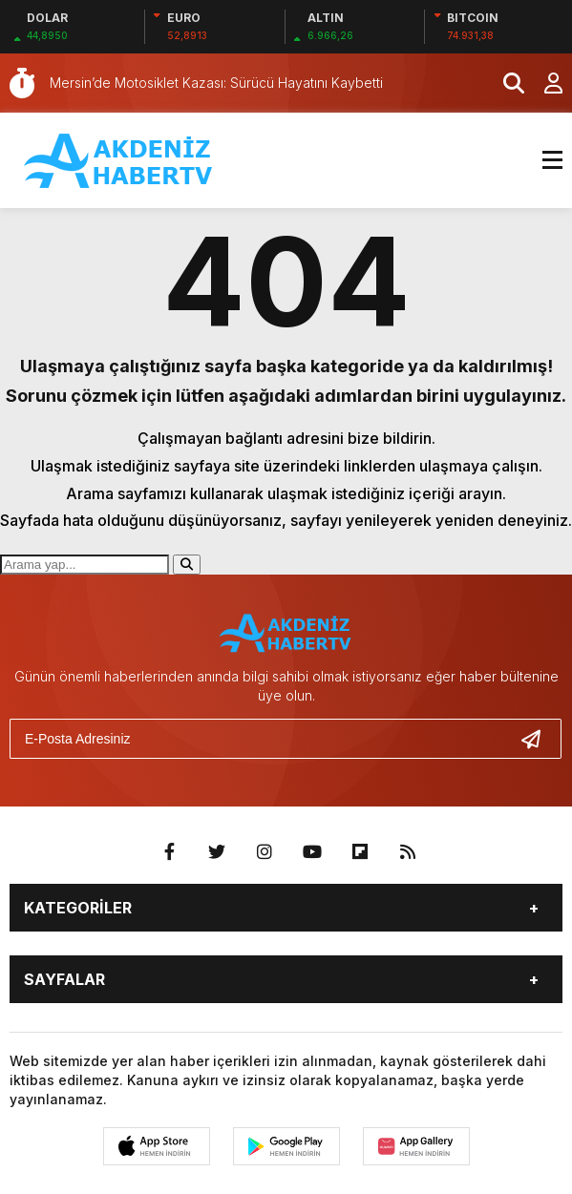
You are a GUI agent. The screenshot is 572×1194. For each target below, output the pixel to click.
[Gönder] (538, 739)
